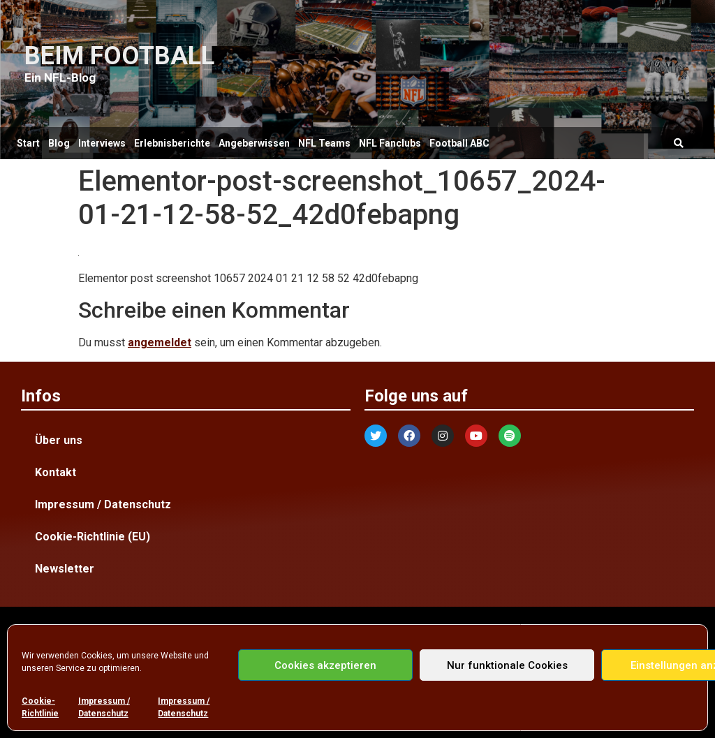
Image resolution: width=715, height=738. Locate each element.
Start (28, 143)
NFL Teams (324, 143)
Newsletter (64, 568)
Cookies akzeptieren (325, 665)
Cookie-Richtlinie (40, 707)
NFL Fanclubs (390, 143)
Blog (59, 143)
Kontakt (55, 472)
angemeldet (159, 342)
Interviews (102, 143)
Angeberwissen (254, 143)
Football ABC (459, 143)
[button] (679, 143)
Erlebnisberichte (172, 143)
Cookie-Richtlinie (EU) (92, 536)
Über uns (58, 440)
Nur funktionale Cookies (507, 665)
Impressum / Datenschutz (104, 707)
